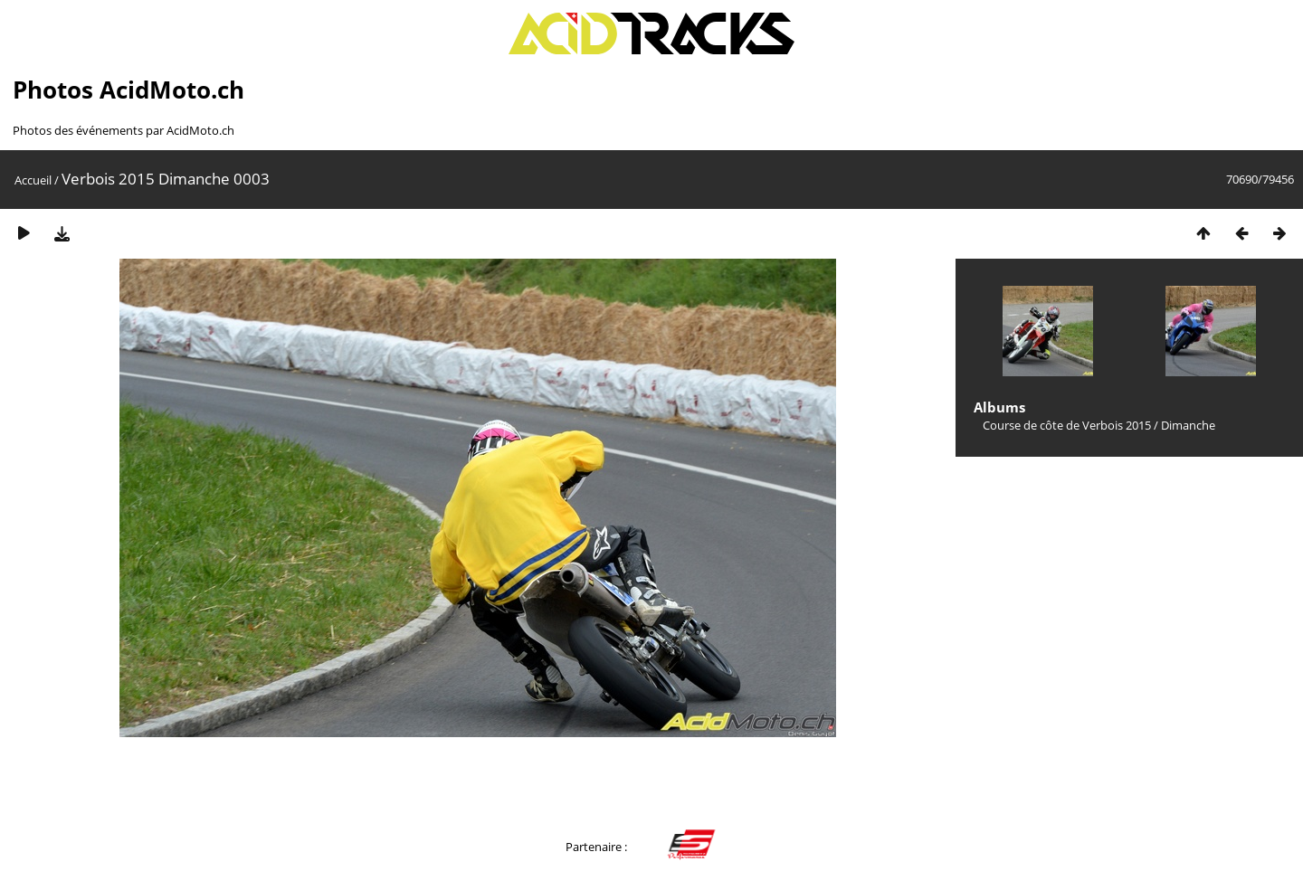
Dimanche (1188, 425)
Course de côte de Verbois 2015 (1067, 425)
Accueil (33, 180)
